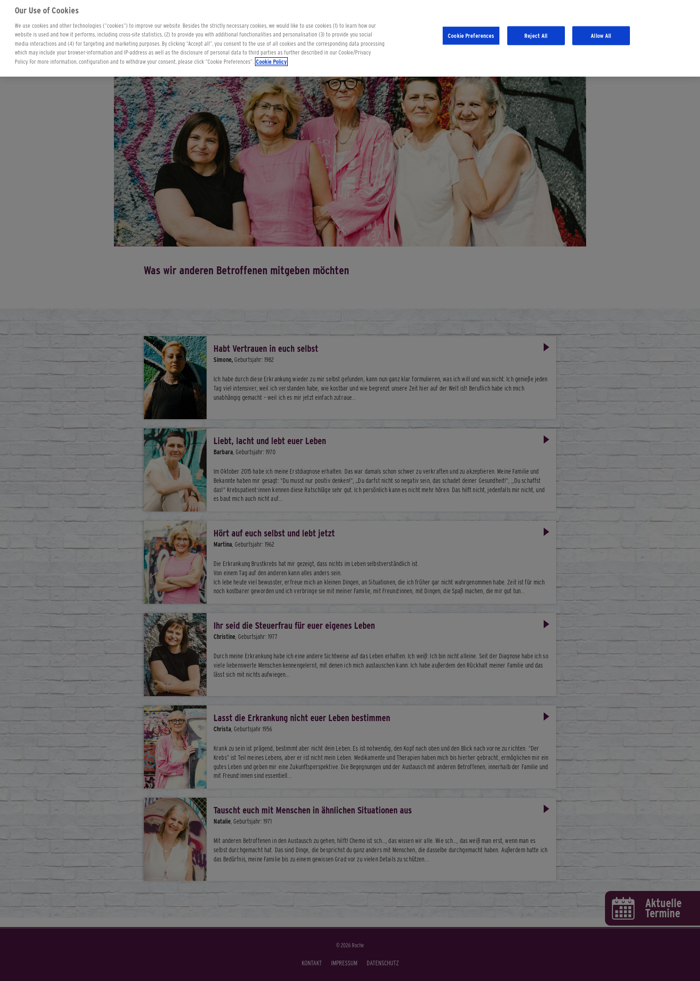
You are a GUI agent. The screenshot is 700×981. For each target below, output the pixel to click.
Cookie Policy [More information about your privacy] (271, 58)
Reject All (535, 32)
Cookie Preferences (471, 32)
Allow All (601, 32)
